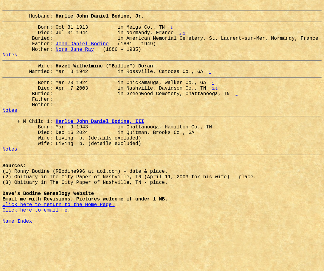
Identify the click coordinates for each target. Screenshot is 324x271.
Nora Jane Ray (75, 57)
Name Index (17, 262)
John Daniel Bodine (82, 50)
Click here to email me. (36, 249)
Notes (9, 64)
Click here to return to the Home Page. (58, 242)
